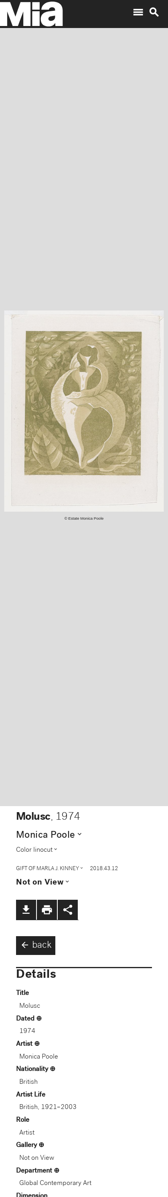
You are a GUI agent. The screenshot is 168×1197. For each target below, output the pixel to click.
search (154, 12)
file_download (26, 910)
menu (138, 12)
